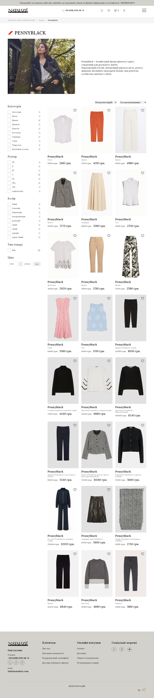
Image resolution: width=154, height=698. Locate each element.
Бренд (41, 20)
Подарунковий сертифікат (55, 658)
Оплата (80, 648)
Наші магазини (15, 650)
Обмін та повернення (87, 658)
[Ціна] (13, 264)
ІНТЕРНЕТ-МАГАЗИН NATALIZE (21, 20)
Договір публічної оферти (55, 663)
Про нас (46, 648)
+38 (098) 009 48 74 (18, 658)
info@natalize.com (18, 671)
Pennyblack (53, 20)
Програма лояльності (53, 653)
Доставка (81, 653)
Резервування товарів (88, 663)
